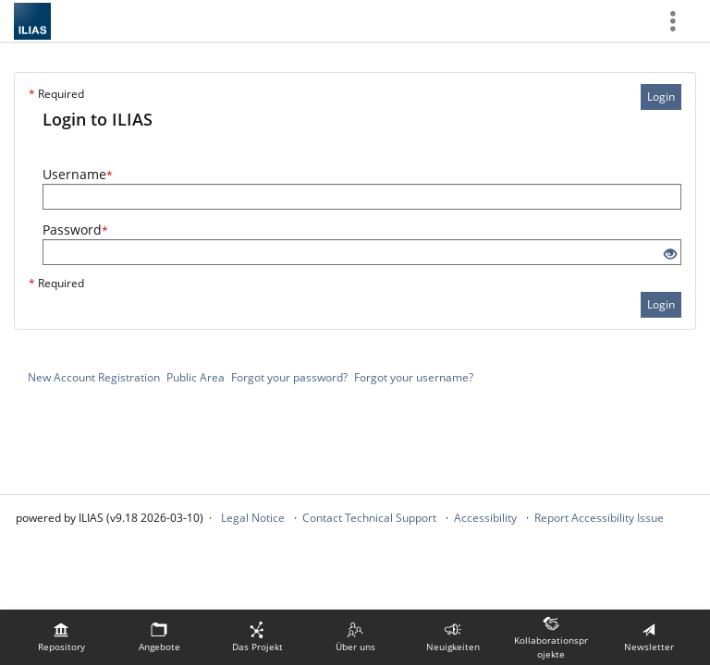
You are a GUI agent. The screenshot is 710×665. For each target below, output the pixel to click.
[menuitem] (61, 637)
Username (78, 174)
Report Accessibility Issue (599, 518)
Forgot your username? (413, 377)
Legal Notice (253, 518)
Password (75, 229)
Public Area (195, 377)
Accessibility (485, 518)
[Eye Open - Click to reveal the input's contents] (670, 254)
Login (661, 96)
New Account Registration (94, 377)
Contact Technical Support (369, 518)
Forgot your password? (289, 377)
